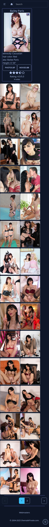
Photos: (10, 67)
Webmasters (24, 512)
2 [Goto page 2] (27, 500)
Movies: (24, 67)
